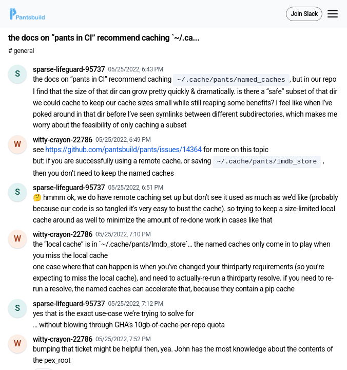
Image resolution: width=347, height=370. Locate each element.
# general (21, 50)
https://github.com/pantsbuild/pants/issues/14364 (123, 149)
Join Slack (304, 13)
